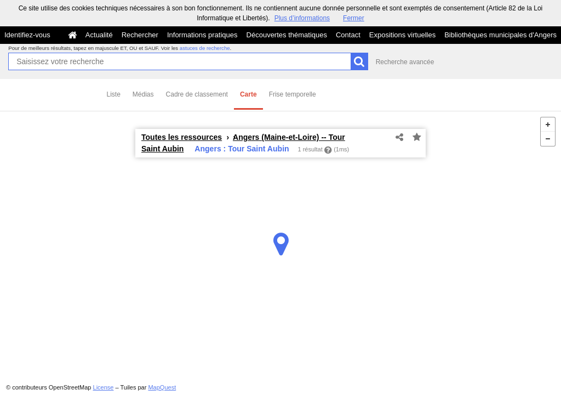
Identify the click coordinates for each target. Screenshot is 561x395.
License (103, 387)
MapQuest (162, 387)
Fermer (353, 18)
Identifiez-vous (27, 35)
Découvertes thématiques (287, 35)
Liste (114, 94)
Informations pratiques (202, 35)
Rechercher (140, 35)
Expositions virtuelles (402, 35)
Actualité (99, 35)
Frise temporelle (292, 94)
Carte (248, 94)
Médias (143, 94)
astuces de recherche (205, 48)
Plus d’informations (302, 18)
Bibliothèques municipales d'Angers (500, 35)
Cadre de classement (197, 94)
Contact (348, 35)
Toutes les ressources (181, 137)
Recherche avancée (405, 62)
